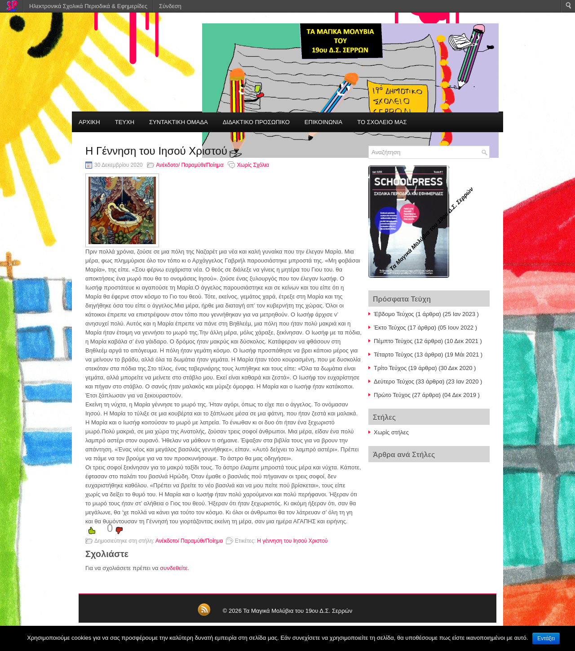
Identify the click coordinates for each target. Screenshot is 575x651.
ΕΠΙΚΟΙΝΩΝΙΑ (323, 122)
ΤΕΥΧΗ (124, 122)
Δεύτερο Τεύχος (394, 381)
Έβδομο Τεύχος (394, 314)
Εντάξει (546, 638)
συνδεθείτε (174, 568)
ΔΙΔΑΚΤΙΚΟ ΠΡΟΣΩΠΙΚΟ (256, 122)
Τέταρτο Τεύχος (393, 354)
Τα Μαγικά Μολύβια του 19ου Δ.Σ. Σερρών (297, 610)
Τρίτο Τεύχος (390, 368)
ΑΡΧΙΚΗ (89, 122)
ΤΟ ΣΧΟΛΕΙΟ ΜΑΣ (382, 122)
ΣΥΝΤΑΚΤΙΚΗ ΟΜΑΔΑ (178, 122)
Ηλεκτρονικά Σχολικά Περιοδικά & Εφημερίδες (88, 6)
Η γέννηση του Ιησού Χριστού (292, 541)
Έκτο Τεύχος (390, 327)
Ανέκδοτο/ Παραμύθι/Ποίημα (189, 165)
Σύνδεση (170, 6)
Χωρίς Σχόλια (253, 165)
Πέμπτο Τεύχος (393, 341)
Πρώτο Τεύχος (392, 395)
